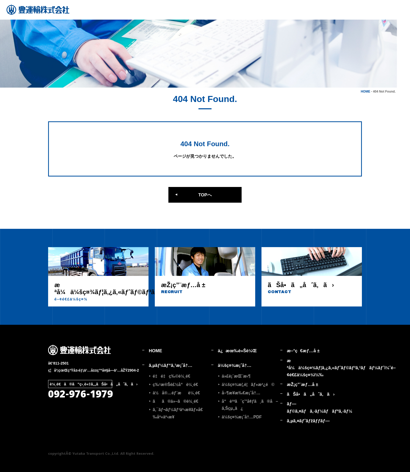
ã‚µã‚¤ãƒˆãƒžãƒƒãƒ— (308, 420)
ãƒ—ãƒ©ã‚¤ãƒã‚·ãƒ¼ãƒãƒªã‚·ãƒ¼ (318, 407)
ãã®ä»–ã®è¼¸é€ (177, 401)
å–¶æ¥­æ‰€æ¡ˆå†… (241, 393)
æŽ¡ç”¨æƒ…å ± (302, 384)
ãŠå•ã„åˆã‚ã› (311, 394)
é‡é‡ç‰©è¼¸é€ (173, 376)
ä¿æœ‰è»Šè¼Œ (237, 350)
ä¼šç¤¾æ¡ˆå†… (235, 365)
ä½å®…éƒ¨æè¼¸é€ (178, 393)
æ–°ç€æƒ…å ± (303, 350)
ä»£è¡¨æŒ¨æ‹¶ (236, 376)
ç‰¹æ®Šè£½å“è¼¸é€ (177, 384)
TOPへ (205, 194)
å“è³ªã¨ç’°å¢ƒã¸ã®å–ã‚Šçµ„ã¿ (250, 405)
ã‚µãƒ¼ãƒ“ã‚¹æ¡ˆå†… (170, 365)
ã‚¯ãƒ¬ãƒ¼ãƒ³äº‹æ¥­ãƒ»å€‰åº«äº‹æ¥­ (178, 413)
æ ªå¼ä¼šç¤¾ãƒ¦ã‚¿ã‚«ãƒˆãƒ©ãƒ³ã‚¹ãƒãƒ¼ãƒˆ (318, 367)
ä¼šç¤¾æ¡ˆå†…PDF (242, 417)
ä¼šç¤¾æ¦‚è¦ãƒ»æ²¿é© (248, 384)
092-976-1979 (80, 395)
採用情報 (404, 23)
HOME (365, 91)
